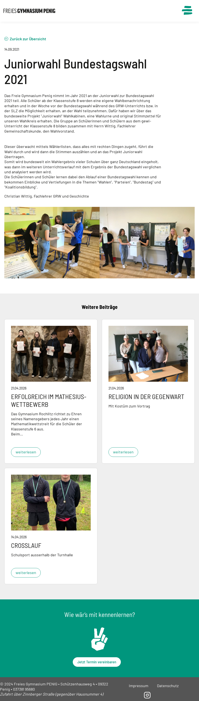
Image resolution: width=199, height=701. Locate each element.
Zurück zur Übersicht (28, 39)
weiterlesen (26, 451)
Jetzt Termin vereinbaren (96, 661)
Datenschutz (168, 685)
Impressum (138, 685)
